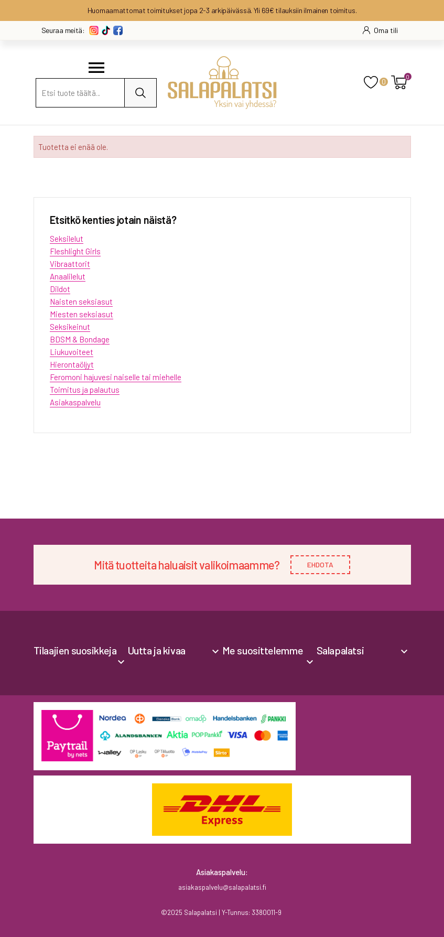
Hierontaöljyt (72, 364)
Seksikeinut (70, 326)
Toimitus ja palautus (85, 389)
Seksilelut (66, 238)
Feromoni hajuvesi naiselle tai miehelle (115, 377)
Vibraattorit (70, 263)
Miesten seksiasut (81, 314)
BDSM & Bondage (80, 339)
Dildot (60, 289)
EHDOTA (320, 564)
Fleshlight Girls (75, 251)
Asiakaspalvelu (75, 402)
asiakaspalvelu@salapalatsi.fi (222, 887)
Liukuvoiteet (71, 352)
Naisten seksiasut (81, 301)
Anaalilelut (67, 276)
